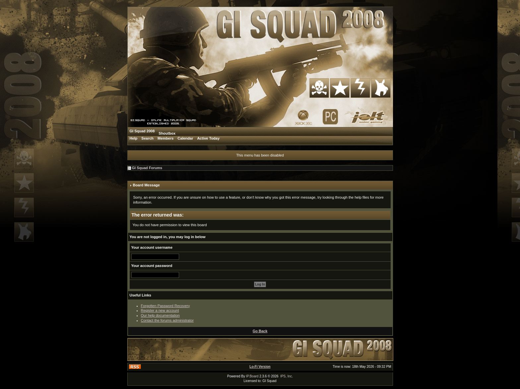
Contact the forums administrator (167, 320)
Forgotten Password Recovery (165, 306)
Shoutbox (167, 133)
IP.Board (252, 376)
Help (134, 138)
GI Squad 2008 (142, 131)
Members (165, 138)
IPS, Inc (286, 376)
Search (147, 138)
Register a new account (160, 310)
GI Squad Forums (147, 168)
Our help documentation (160, 315)
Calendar (185, 138)
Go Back (260, 331)
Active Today (208, 138)
